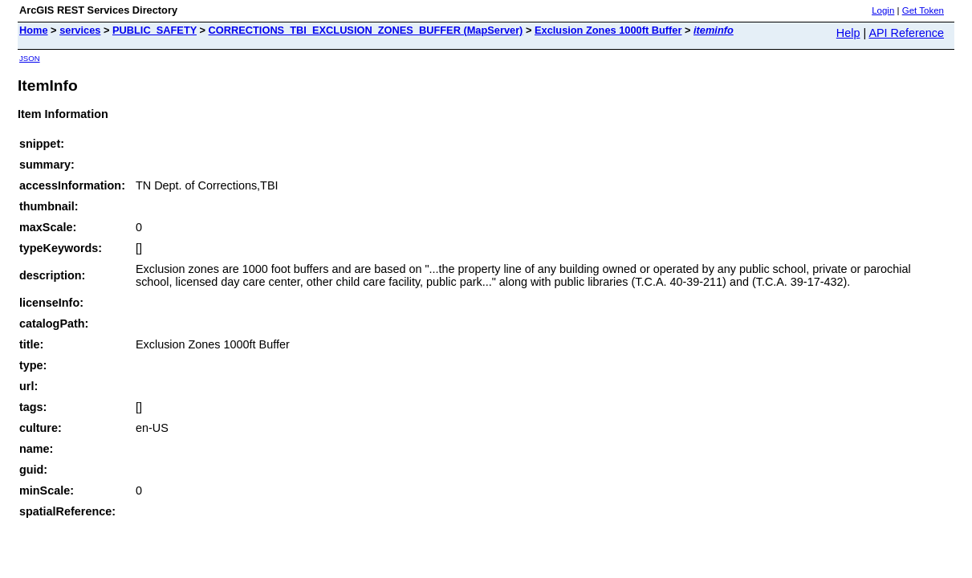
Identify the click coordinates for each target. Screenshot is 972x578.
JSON (29, 58)
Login (883, 10)
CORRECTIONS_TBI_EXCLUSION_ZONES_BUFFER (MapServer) (366, 30)
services (79, 30)
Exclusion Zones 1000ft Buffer (608, 30)
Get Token (923, 10)
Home (33, 30)
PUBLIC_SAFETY (154, 30)
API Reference (906, 32)
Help (848, 32)
